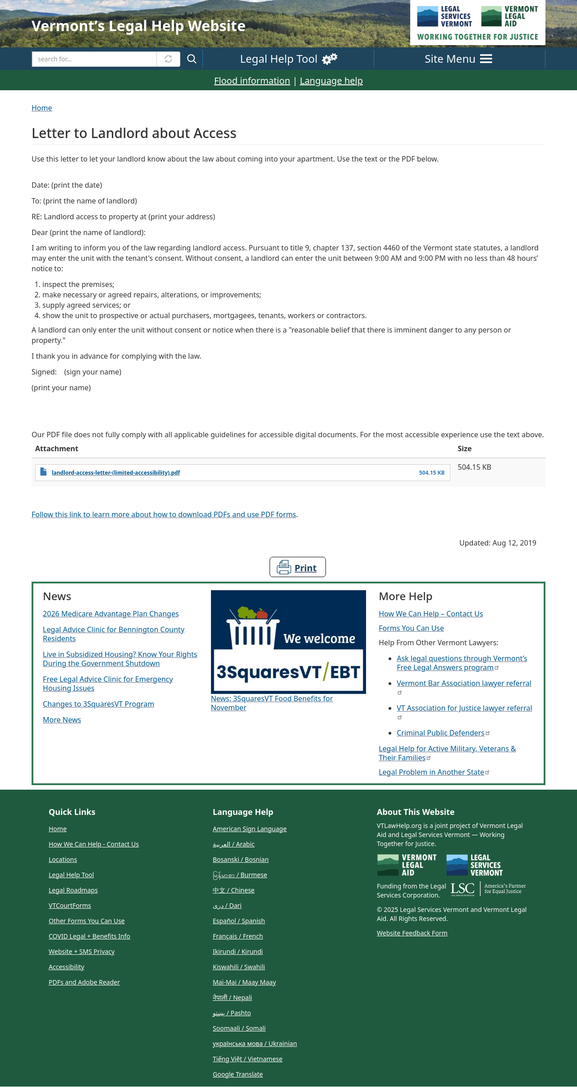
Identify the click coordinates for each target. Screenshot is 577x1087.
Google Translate (238, 1074)
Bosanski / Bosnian (241, 859)
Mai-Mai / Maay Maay (244, 982)
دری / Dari (227, 905)
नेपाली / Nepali (232, 997)
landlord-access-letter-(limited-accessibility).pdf (116, 472)
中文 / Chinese (234, 890)
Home (42, 108)
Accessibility (66, 966)
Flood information (252, 80)
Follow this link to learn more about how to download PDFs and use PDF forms (164, 514)
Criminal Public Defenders (443, 733)
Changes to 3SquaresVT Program (98, 704)
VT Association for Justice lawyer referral (464, 711)
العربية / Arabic (234, 844)
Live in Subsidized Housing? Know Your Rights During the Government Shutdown (120, 658)
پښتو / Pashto (232, 1012)
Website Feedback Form (412, 933)
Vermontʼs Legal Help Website (139, 25)
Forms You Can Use (411, 628)
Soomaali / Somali (239, 1028)
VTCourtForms (70, 905)
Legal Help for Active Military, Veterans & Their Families (447, 753)
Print (306, 568)
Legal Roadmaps (73, 890)
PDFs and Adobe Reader (84, 982)
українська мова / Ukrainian (255, 1043)
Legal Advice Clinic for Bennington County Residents (113, 633)
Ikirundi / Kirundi (238, 951)
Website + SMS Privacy (81, 951)
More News (62, 720)
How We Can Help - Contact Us (94, 844)
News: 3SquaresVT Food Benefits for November (272, 703)
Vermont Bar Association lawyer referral (464, 686)
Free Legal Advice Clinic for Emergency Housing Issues (108, 683)
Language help (331, 80)
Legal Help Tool (71, 874)
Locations (63, 859)
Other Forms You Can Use (87, 920)
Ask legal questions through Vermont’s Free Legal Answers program (462, 662)
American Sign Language (250, 828)
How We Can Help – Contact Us (431, 614)
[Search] (94, 59)
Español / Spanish (239, 920)
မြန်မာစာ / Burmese (240, 874)
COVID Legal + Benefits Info (89, 936)
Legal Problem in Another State (434, 772)
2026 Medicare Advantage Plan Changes (111, 614)
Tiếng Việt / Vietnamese (248, 1059)
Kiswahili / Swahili (239, 966)
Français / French (238, 936)
